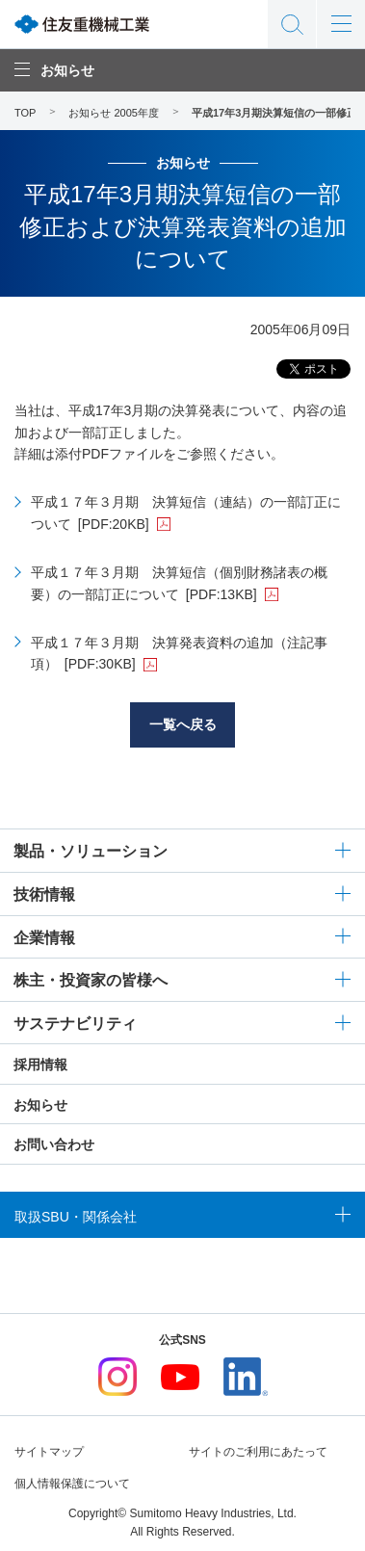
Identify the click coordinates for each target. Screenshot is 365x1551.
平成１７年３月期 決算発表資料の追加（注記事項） (179, 653)
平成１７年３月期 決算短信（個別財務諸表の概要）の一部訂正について (179, 583)
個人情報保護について (72, 1483)
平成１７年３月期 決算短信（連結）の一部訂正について (186, 512)
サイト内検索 (292, 24)
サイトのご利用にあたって (258, 1452)
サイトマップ (49, 1452)
